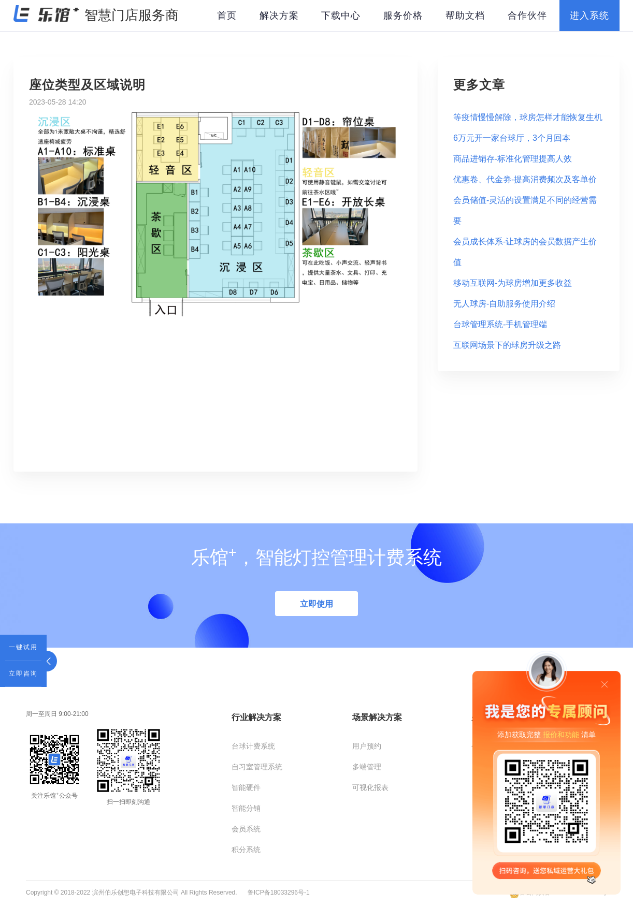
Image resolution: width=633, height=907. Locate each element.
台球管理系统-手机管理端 (500, 324)
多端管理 (366, 767)
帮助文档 (465, 15)
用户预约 (366, 746)
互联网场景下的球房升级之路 (507, 345)
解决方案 (279, 15)
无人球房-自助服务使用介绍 (504, 303)
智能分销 (246, 808)
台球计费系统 (253, 746)
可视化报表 (370, 787)
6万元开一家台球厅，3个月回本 (511, 138)
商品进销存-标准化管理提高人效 (512, 158)
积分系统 (246, 849)
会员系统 (246, 829)
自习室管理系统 (257, 767)
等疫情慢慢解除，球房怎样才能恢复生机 (527, 117)
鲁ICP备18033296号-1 (279, 892)
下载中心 (341, 15)
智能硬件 (246, 787)
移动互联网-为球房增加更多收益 (512, 283)
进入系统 (589, 15)
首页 (227, 15)
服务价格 (403, 15)
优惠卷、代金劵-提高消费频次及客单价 (525, 179)
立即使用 (316, 603)
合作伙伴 (527, 15)
